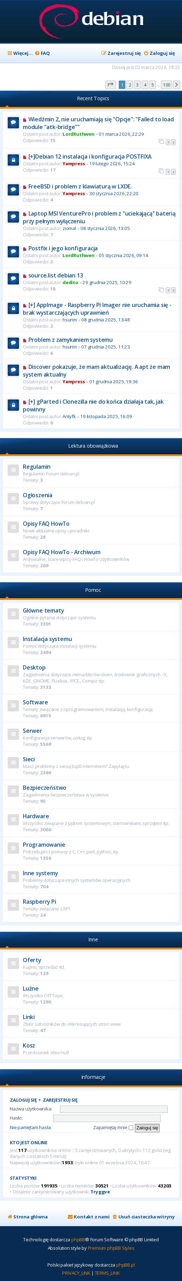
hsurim (70, 319)
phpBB (78, 1239)
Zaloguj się (23, 1100)
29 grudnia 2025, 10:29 (107, 282)
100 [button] (166, 85)
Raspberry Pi (39, 901)
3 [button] (137, 85)
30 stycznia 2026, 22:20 (113, 193)
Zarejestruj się (60, 1100)
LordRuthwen (79, 134)
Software (35, 702)
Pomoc (93, 590)
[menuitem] (42, 53)
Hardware (36, 816)
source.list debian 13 (55, 275)
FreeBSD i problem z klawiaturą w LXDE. (80, 186)
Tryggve (100, 1192)
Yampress (74, 163)
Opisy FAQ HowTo (46, 523)
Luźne (31, 988)
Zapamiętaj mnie (113, 1127)
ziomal (69, 228)
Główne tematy (43, 610)
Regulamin (37, 466)
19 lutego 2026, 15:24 (112, 163)
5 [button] (152, 85)
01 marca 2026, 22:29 (121, 134)
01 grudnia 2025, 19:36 (113, 381)
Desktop (34, 667)
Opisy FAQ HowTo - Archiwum (61, 552)
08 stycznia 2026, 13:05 (105, 228)
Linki (29, 1017)
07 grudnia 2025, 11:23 (105, 347)
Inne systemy (40, 873)
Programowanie (44, 844)
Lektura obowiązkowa (93, 445)
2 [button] (130, 85)
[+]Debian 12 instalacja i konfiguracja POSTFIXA (90, 156)
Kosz (29, 1045)
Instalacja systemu (47, 639)
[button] (110, 85)
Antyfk (69, 416)
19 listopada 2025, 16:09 (106, 416)
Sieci (29, 759)
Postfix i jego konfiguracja (63, 248)
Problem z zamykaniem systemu (70, 340)
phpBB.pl (125, 1265)
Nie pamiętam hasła (30, 1127)
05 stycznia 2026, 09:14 (123, 255)
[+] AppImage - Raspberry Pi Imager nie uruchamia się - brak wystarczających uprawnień (97, 308)
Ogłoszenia (37, 495)
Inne (93, 939)
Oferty (32, 960)
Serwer (32, 731)
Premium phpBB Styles (111, 1248)
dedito (70, 282)
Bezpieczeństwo (44, 788)
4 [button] (145, 85)
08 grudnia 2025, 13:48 (105, 319)
